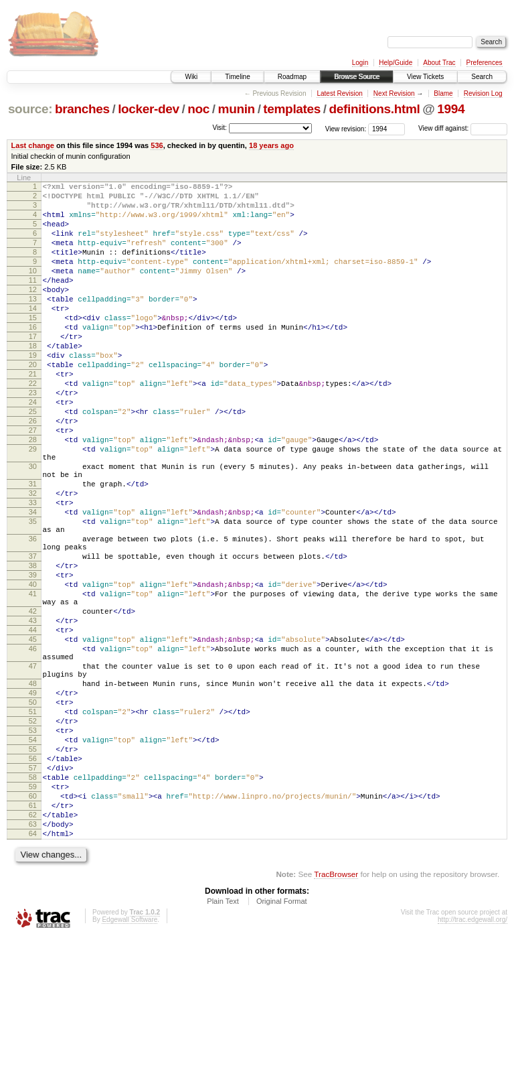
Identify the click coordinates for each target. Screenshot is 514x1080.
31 (33, 548)
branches (82, 109)
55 (33, 872)
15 (33, 346)
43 (33, 715)
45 (33, 738)
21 (33, 414)
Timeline (237, 76)
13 (33, 323)
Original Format (281, 1044)
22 (33, 425)
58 (33, 906)
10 (33, 289)
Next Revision (394, 93)
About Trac (439, 62)
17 (33, 368)
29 (33, 505)
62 (33, 951)
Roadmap (292, 76)
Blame (443, 93)
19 (33, 391)
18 (33, 380)
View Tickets (425, 76)
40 (33, 671)
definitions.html (374, 109)
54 (33, 860)
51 (33, 826)
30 (33, 527)
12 (33, 312)
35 (33, 594)
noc (198, 109)
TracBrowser (336, 1016)
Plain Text (223, 1044)
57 (33, 894)
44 (33, 726)
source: (30, 109)
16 (33, 357)
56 (33, 883)
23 (33, 437)
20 (33, 403)
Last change (32, 145)
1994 (450, 109)
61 (33, 940)
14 (33, 334)
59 (33, 917)
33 (33, 571)
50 (33, 815)
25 (33, 460)
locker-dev (148, 109)
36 (33, 615)
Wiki (191, 76)
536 (157, 145)
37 (33, 636)
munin (236, 109)
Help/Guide (395, 62)
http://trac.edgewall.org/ (472, 1062)
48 (33, 792)
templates (292, 109)
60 (33, 929)
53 (33, 849)
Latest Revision (339, 93)
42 (33, 703)
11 (33, 300)
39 (33, 659)
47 (33, 770)
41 (33, 682)
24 (33, 448)
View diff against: (462, 128)
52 (33, 837)
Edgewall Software (129, 1062)
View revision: (346, 128)
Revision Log (483, 93)
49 (33, 803)
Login (360, 62)
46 (33, 749)
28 (33, 494)
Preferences (484, 62)
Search (482, 76)
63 (33, 963)
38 (33, 648)
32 (33, 559)
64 (33, 974)
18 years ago (271, 145)
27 (33, 482)
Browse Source (356, 76)
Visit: (219, 127)
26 (33, 471)
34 (33, 582)
